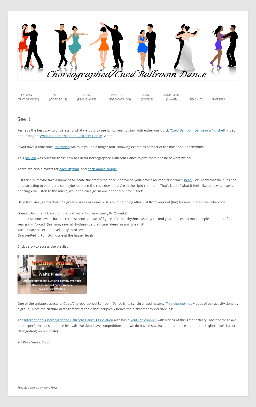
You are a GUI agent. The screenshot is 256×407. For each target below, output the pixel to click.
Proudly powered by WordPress (38, 387)
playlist (30, 158)
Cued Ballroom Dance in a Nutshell (198, 130)
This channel (176, 303)
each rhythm (69, 169)
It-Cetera (218, 99)
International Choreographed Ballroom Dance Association (68, 320)
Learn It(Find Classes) (87, 97)
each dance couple (102, 169)
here (187, 180)
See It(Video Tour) (58, 97)
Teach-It (196, 99)
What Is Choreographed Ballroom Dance (71, 136)
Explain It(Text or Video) (28, 97)
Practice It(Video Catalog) (119, 97)
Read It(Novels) (147, 97)
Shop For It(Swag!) (171, 97)
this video (62, 147)
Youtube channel (143, 320)
